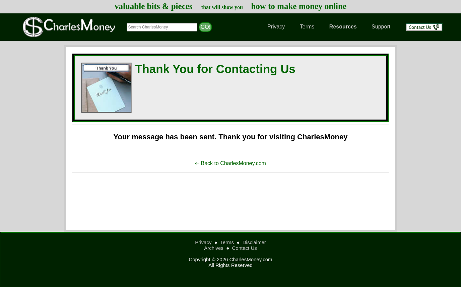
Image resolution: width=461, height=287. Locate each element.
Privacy (276, 26)
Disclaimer (254, 242)
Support (381, 26)
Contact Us (244, 248)
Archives (213, 248)
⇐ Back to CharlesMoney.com (230, 163)
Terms (307, 26)
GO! (205, 27)
